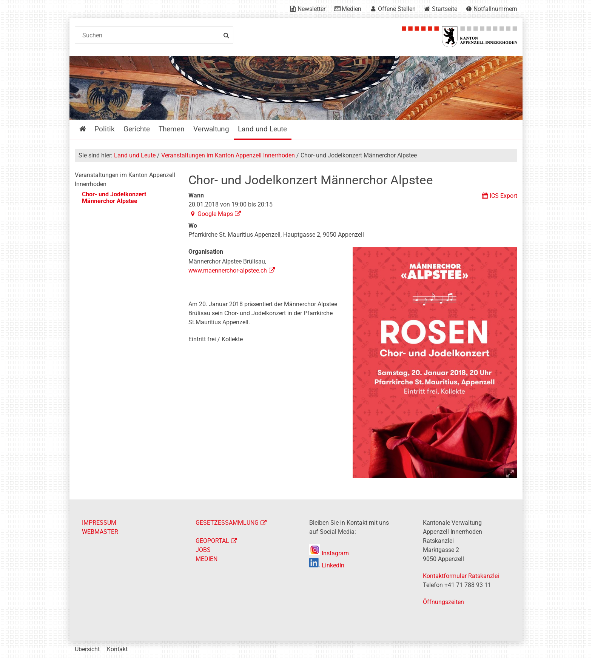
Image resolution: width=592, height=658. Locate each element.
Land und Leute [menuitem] (262, 129)
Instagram (329, 553)
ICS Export (503, 195)
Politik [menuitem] (104, 129)
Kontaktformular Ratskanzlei (461, 575)
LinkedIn (326, 565)
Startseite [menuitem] (88, 129)
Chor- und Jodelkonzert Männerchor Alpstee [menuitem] (114, 198)
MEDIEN (206, 558)
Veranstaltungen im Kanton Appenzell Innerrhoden (228, 155)
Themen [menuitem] (172, 129)
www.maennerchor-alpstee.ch (227, 270)
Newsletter (311, 8)
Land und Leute (135, 155)
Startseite (444, 8)
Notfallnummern (495, 8)
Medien (351, 8)
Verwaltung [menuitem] (211, 129)
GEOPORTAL (212, 540)
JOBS (203, 549)
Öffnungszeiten (443, 602)
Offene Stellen (397, 8)
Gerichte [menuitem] (136, 129)
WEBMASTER (100, 531)
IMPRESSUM (99, 522)
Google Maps (215, 213)
